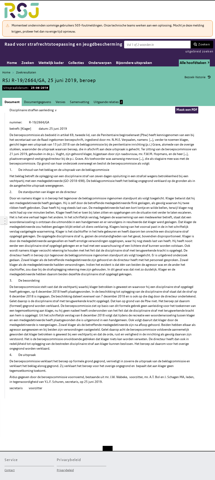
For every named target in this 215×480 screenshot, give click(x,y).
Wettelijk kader (51, 62)
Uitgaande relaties (108, 102)
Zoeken (204, 44)
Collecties (76, 62)
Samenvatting (79, 102)
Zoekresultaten (26, 72)
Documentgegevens (37, 102)
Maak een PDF (186, 110)
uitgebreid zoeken (199, 51)
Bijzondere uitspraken (134, 62)
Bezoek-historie (195, 77)
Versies (60, 102)
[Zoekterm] (157, 44)
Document (12, 102)
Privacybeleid (65, 470)
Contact (10, 470)
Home (12, 62)
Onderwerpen (99, 62)
